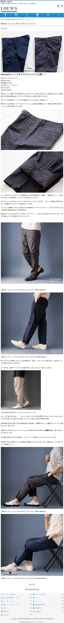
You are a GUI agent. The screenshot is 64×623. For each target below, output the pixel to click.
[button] (58, 15)
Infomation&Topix (32, 589)
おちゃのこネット (30, 622)
